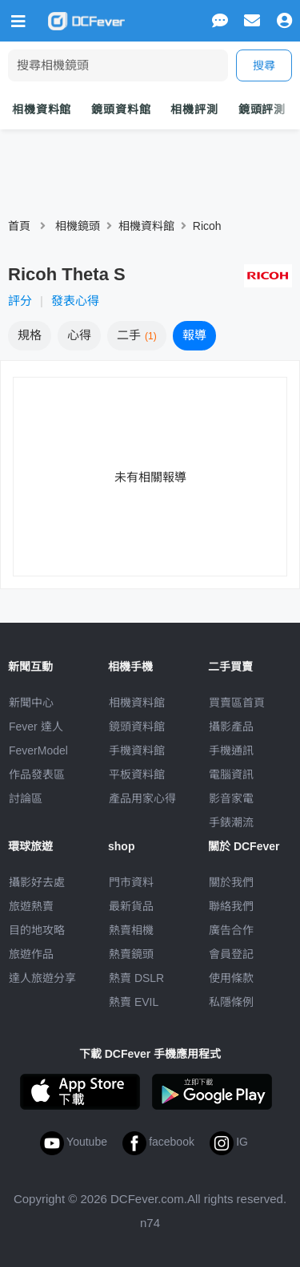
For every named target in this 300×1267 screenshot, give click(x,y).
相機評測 (194, 109)
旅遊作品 (31, 954)
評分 (20, 300)
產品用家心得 (142, 798)
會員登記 (231, 954)
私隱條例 (231, 1002)
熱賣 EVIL (133, 1002)
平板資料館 (137, 774)
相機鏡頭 (77, 226)
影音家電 (231, 798)
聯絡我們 (231, 906)
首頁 (19, 226)
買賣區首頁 (237, 702)
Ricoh (207, 226)
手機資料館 (137, 750)
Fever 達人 (36, 726)
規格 (30, 335)
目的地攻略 (37, 930)
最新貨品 (131, 906)
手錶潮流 (231, 822)
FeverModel (38, 750)
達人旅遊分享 (42, 978)
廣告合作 (231, 930)
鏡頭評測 (262, 109)
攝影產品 (231, 726)
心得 (79, 335)
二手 (137, 335)
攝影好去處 (37, 882)
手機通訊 (231, 750)
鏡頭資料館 (120, 109)
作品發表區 (37, 774)
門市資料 (131, 882)
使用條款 (231, 978)
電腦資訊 (231, 774)
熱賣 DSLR (136, 978)
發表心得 (75, 300)
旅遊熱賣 (31, 906)
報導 (194, 335)
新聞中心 (31, 702)
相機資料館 (41, 109)
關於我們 (231, 882)
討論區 (25, 798)
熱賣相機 (131, 930)
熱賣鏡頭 (131, 954)
